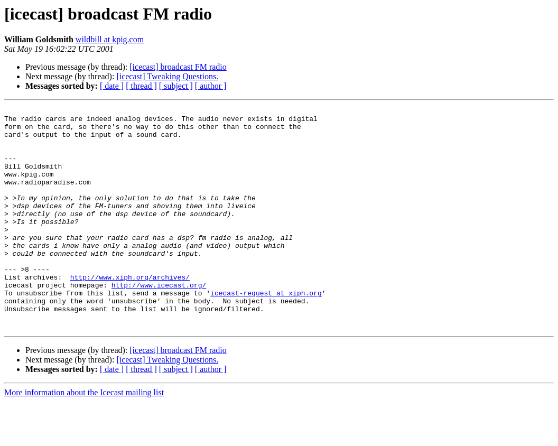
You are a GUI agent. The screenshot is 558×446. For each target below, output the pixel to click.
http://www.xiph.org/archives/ (130, 312)
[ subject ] (176, 85)
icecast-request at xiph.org (266, 331)
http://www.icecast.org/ (158, 321)
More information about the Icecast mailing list (84, 436)
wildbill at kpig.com (110, 39)
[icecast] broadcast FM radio (177, 66)
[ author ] (211, 85)
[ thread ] (141, 85)
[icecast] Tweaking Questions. (167, 76)
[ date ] (112, 85)
